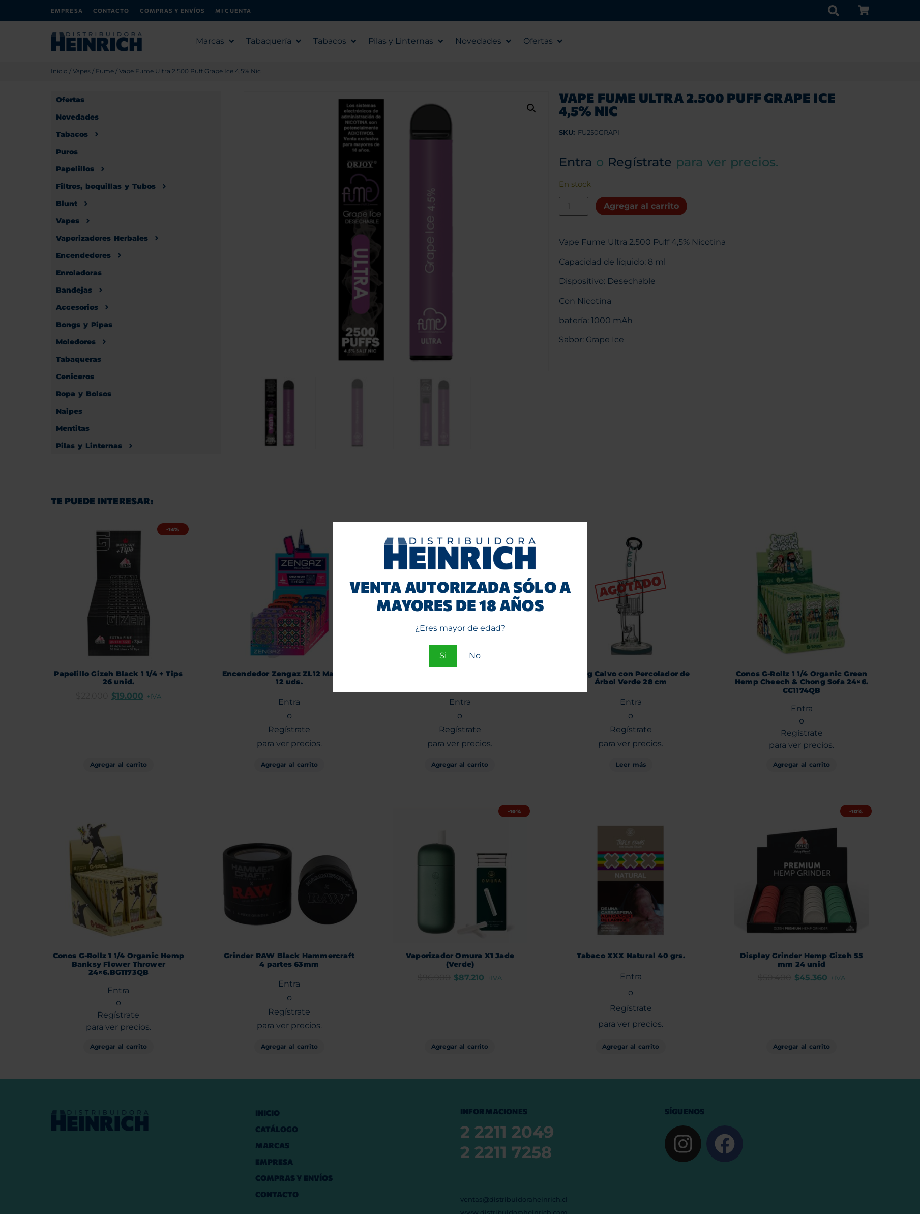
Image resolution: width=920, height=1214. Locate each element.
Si (443, 655)
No (475, 655)
